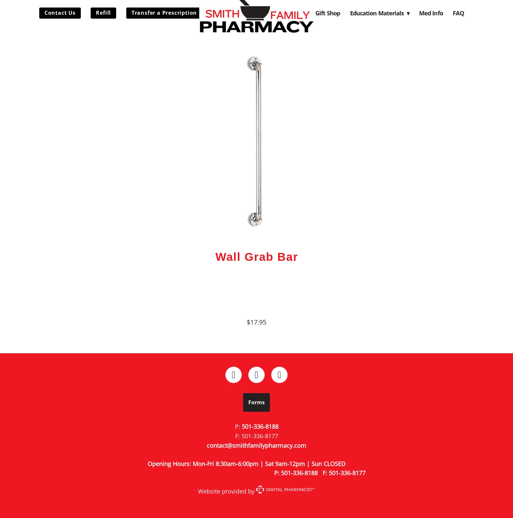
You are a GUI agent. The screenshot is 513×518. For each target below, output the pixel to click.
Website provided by (256, 491)
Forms (256, 402)
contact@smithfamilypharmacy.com (256, 445)
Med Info (431, 13)
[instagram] (256, 375)
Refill (103, 13)
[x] (279, 375)
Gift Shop (327, 13)
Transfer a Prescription (164, 13)
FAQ (458, 13)
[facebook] (233, 375)
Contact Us (60, 13)
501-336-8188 (260, 426)
